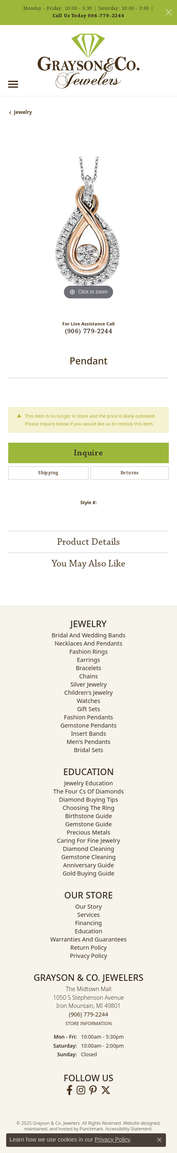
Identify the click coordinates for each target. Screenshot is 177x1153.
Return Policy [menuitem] (88, 947)
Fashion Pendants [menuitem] (88, 717)
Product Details (88, 542)
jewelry (23, 112)
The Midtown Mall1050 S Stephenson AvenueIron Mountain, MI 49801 (88, 1006)
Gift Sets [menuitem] (88, 709)
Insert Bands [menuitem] (88, 733)
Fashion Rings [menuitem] (88, 651)
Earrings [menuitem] (88, 660)
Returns (129, 473)
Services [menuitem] (88, 915)
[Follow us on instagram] (81, 1091)
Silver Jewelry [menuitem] (88, 684)
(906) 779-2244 (89, 331)
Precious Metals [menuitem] (88, 832)
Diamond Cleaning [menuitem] (88, 849)
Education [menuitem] (88, 931)
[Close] (169, 12)
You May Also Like (88, 563)
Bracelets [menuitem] (88, 668)
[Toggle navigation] (13, 84)
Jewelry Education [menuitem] (88, 783)
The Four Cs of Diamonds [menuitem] (88, 791)
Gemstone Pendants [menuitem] (88, 725)
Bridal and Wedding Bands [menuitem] (88, 635)
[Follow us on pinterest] (93, 1091)
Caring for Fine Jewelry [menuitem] (88, 840)
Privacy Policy (112, 1139)
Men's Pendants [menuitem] (89, 742)
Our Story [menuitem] (88, 906)
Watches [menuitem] (88, 701)
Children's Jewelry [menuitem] (88, 692)
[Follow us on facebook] (69, 1091)
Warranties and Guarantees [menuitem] (88, 939)
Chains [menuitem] (88, 676)
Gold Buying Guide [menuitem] (88, 873)
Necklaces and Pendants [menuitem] (88, 643)
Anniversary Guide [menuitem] (88, 865)
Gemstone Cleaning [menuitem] (88, 857)
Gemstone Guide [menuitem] (88, 824)
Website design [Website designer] (138, 1123)
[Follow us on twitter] (106, 1091)
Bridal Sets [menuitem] (88, 750)
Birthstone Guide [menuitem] (88, 816)
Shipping (48, 473)
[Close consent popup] (159, 1139)
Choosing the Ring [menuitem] (89, 808)
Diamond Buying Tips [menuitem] (88, 799)
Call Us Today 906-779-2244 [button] (88, 16)
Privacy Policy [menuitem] (88, 956)
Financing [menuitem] (88, 923)
